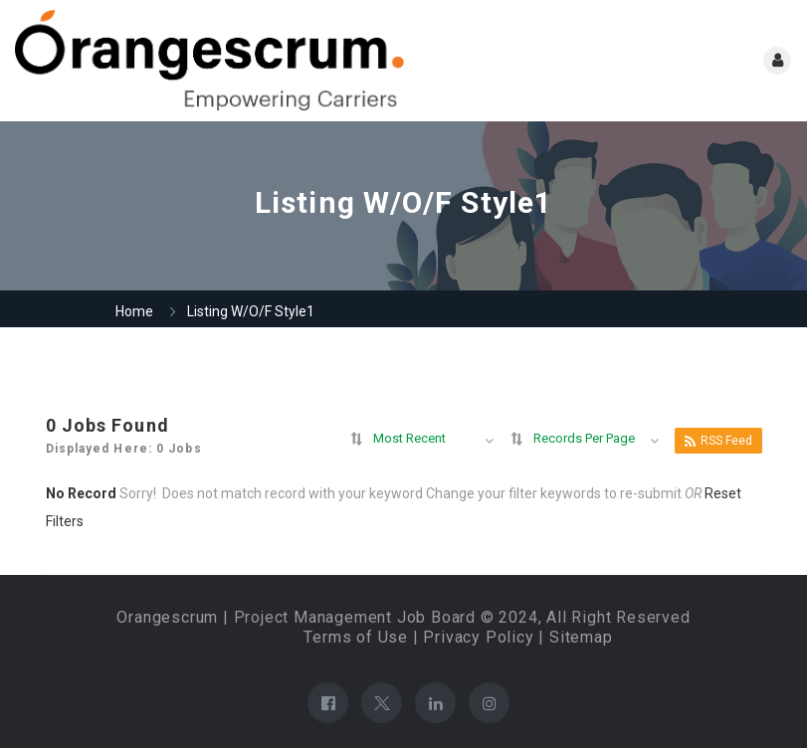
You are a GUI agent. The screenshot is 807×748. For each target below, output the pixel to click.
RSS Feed (718, 441)
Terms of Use (355, 637)
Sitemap (581, 637)
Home (134, 311)
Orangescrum (167, 617)
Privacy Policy (478, 637)
